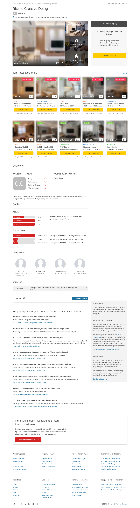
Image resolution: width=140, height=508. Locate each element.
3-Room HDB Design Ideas (110, 459)
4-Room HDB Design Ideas (110, 461)
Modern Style (76, 466)
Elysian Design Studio (115, 103)
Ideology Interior (89, 147)
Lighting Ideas (47, 459)
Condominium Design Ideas (110, 466)
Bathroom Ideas (18, 466)
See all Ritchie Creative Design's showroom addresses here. (33, 323)
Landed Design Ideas (108, 469)
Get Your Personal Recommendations (106, 350)
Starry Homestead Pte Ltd (24, 103)
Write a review (76, 495)
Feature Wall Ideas (48, 466)
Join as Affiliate (47, 498)
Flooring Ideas (47, 461)
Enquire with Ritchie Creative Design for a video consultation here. (35, 407)
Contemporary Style (78, 459)
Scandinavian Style (78, 469)
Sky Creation (65, 103)
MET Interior (65, 147)
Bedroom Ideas (18, 461)
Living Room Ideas (19, 459)
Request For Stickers (49, 490)
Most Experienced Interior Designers (113, 487)
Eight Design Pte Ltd (45, 147)
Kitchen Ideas (17, 464)
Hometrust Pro (47, 487)
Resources (16, 495)
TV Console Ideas (48, 464)
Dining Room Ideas (19, 469)
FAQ (14, 492)
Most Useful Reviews (79, 492)
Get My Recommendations (28, 439)
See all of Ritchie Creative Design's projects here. (29, 358)
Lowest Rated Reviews (79, 490)
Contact (15, 487)
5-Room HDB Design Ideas (110, 464)
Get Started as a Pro (100, 379)
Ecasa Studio (112, 147)
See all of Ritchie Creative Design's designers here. (31, 394)
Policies (15, 490)
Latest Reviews (77, 485)
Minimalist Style (77, 464)
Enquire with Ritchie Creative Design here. (27, 346)
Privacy (124, 504)
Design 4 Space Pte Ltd (92, 103)
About (15, 485)
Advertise (45, 492)
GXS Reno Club (47, 495)
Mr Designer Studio (44, 103)
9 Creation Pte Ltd (21, 147)
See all (125, 73)
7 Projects (21, 13)
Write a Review (80, 298)
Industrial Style (77, 461)
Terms (118, 504)
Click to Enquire (109, 56)
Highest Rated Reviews (80, 487)
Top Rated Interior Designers (111, 485)
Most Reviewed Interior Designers (112, 490)
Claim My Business (48, 485)
